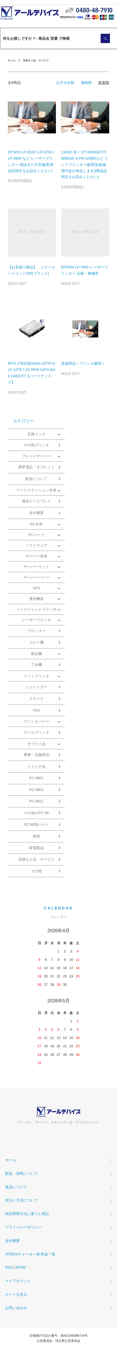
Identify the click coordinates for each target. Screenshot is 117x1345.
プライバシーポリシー (23, 1227)
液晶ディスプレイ (36, 501)
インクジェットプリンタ (36, 609)
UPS (36, 588)
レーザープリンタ (36, 620)
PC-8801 (36, 778)
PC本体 (36, 524)
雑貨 (36, 836)
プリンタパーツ (36, 721)
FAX (36, 710)
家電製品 (36, 848)
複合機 (36, 654)
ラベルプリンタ (36, 732)
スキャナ (36, 699)
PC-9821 (36, 801)
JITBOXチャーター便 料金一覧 (30, 1254)
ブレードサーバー (36, 456)
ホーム (12, 60)
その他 (36, 871)
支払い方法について (21, 1200)
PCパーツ (36, 535)
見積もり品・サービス (36, 60)
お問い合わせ (16, 1308)
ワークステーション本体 (36, 490)
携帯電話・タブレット (36, 467)
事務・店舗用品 (36, 755)
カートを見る (16, 1294)
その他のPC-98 (36, 813)
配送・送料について (21, 1173)
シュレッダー (36, 687)
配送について (36, 479)
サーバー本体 (36, 556)
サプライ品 (36, 744)
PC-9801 (36, 790)
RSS (9, 1267)
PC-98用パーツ (36, 824)
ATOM (21, 1267)
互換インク (36, 434)
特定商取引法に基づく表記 (27, 1214)
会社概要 (36, 513)
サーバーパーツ (36, 577)
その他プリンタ (36, 445)
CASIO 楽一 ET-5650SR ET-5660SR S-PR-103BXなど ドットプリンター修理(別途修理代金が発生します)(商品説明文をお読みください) (84, 164)
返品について (16, 1187)
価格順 (86, 82)
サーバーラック (36, 567)
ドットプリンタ (36, 676)
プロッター (36, 631)
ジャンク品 (36, 766)
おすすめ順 (65, 82)
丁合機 (36, 665)
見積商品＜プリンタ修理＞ (83, 363)
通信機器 (36, 599)
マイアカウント (18, 1281)
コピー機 (36, 642)
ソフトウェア (36, 545)
